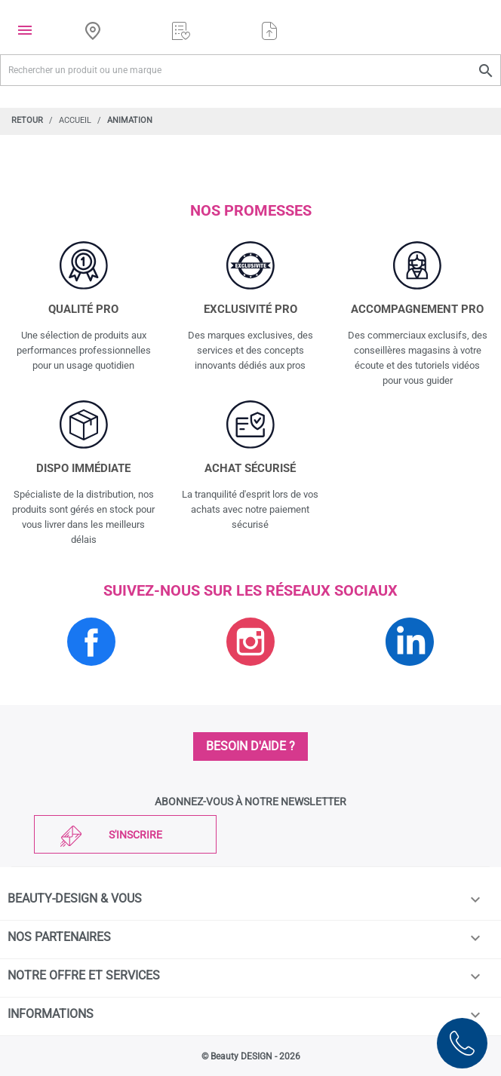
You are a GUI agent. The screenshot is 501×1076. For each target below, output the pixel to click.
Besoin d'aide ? (250, 746)
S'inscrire (135, 835)
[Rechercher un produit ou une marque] (250, 70)
